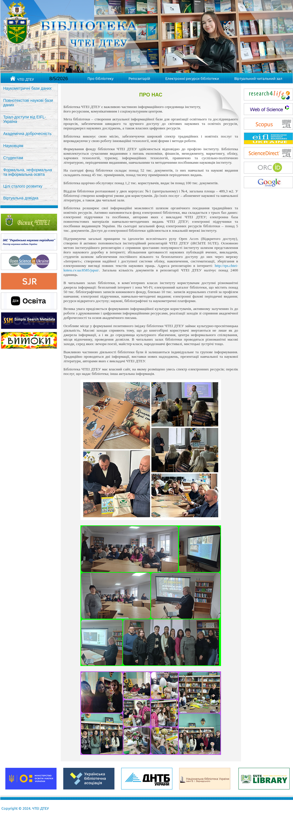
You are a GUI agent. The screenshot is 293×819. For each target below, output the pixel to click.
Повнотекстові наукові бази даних (28, 102)
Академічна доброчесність (27, 133)
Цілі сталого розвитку (22, 186)
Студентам (13, 158)
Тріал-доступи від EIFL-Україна (24, 119)
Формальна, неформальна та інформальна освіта (27, 172)
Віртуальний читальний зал (258, 78)
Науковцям (13, 145)
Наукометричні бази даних (27, 88)
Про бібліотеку (100, 78)
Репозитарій (139, 78)
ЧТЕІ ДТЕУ (22, 79)
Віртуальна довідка (21, 198)
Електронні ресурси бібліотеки (192, 78)
